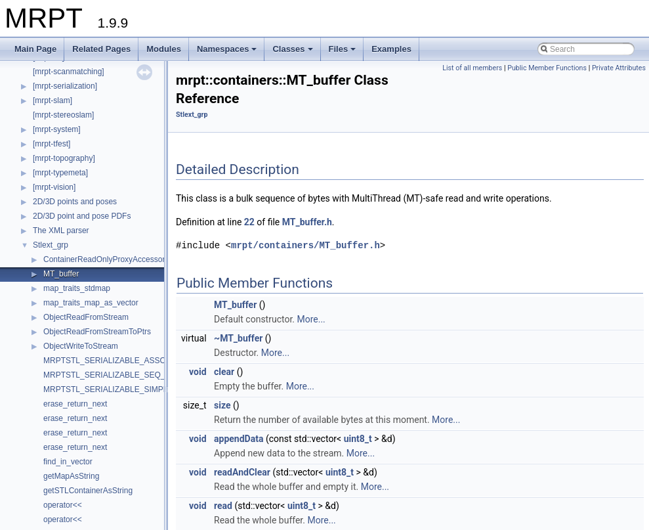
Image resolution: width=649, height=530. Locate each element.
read (223, 505)
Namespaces (228, 52)
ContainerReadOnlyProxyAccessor (104, 259)
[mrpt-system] (57, 129)
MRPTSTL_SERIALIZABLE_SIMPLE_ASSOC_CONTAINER (149, 389)
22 (249, 222)
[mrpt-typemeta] (60, 172)
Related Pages (101, 49)
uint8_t (358, 438)
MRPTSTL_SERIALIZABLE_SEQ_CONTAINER (127, 375)
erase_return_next (75, 404)
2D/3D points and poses (75, 201)
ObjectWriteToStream (80, 346)
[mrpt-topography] (64, 158)
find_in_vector (68, 461)
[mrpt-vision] (54, 187)
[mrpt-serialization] (65, 86)
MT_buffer (61, 273)
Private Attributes (619, 68)
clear (224, 371)
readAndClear (242, 472)
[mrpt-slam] (52, 100)
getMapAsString (71, 476)
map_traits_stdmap (76, 288)
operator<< (62, 505)
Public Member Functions (547, 68)
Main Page (35, 49)
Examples (391, 49)
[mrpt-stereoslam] (63, 115)
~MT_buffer (238, 338)
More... (311, 319)
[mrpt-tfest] (51, 143)
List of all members (472, 68)
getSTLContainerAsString (88, 490)
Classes (293, 52)
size (222, 405)
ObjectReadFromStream (86, 317)
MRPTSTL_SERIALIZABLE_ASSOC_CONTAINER (132, 360)
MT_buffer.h (307, 222)
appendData (238, 438)
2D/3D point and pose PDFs (82, 216)
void (197, 371)
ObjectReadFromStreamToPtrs (97, 331)
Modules (163, 49)
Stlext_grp (50, 245)
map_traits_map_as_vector (90, 302)
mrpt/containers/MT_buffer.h (305, 245)
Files (343, 52)
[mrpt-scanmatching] (68, 71)
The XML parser (61, 230)
